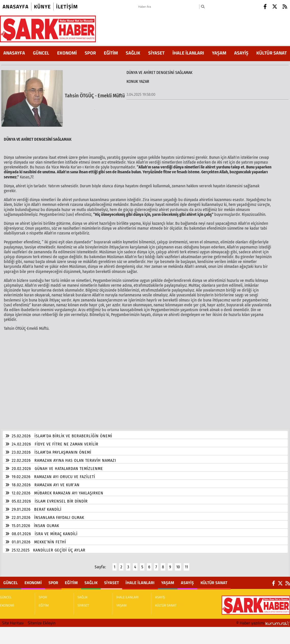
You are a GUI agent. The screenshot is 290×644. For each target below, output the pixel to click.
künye (42, 6)
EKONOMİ (67, 52)
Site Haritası (13, 620)
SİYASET (156, 52)
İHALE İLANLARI (188, 52)
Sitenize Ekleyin (42, 620)
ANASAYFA (14, 52)
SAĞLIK (133, 52)
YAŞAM (219, 52)
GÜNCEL (41, 52)
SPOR (90, 52)
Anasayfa (16, 6)
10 (178, 563)
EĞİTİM (111, 52)
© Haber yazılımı (263, 620)
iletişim (67, 6)
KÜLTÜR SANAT (271, 52)
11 (186, 563)
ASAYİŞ (241, 52)
